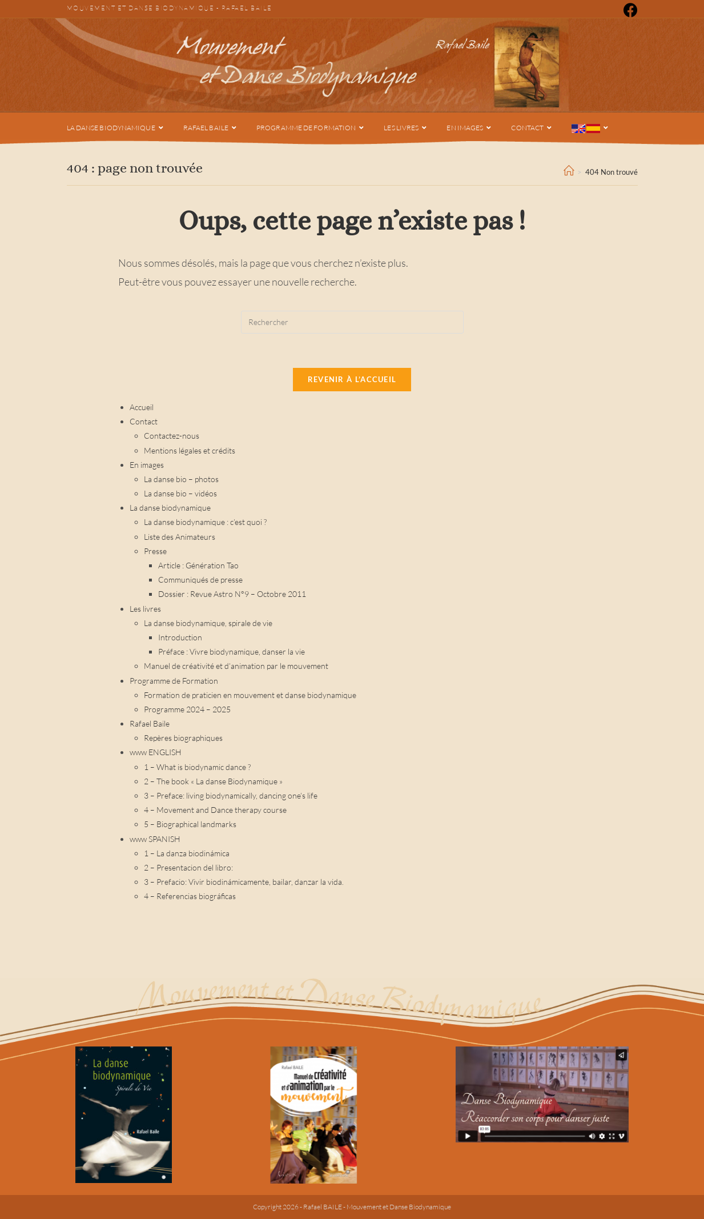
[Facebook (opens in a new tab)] (628, 10)
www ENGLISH (156, 752)
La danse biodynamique (170, 507)
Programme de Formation (174, 680)
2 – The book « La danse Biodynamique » (213, 781)
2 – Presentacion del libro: (188, 867)
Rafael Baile (247, 8)
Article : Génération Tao (198, 565)
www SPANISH (155, 839)
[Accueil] (569, 172)
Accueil (142, 407)
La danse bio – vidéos (180, 493)
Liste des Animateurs (179, 537)
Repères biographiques (183, 738)
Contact (144, 421)
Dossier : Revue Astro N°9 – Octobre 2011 (232, 594)
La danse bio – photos (181, 479)
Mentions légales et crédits (189, 450)
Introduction (180, 637)
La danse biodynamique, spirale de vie (208, 623)
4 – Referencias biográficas (190, 896)
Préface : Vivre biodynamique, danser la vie (231, 651)
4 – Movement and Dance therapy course (215, 810)
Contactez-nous (171, 435)
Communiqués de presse (200, 579)
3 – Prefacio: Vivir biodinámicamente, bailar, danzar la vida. (244, 882)
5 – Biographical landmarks (190, 824)
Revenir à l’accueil (352, 379)
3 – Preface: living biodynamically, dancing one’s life (230, 795)
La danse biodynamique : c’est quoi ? (205, 522)
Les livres (145, 608)
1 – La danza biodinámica (187, 853)
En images (147, 465)
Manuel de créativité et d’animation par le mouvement (236, 666)
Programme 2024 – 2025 (187, 709)
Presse (155, 551)
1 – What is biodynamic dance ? (197, 767)
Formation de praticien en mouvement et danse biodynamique (250, 695)
